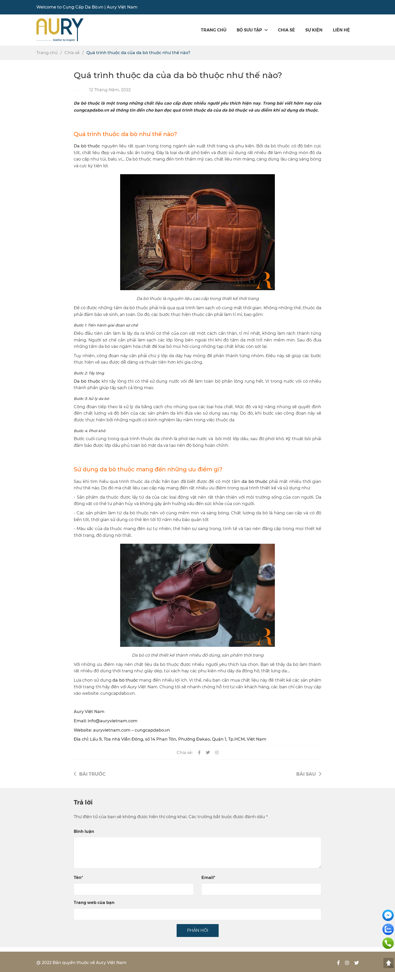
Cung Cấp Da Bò (80, 7)
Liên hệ (341, 30)
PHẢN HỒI (197, 930)
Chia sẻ (286, 30)
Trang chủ (213, 30)
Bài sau (308, 773)
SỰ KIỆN (314, 30)
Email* (208, 877)
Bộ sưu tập (252, 30)
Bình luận (84, 831)
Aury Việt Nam (122, 7)
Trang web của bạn (94, 902)
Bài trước (89, 773)
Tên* (78, 877)
